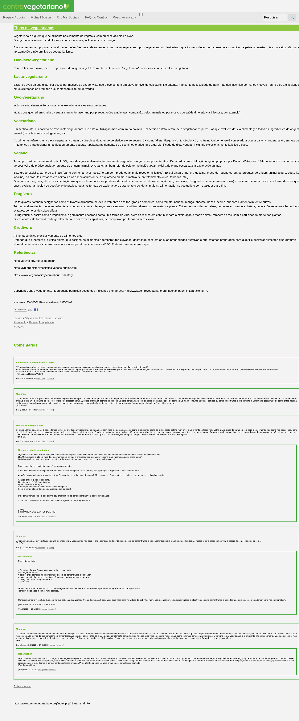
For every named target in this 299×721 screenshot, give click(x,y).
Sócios (7, 281)
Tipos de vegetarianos (59, 28)
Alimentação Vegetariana (66, 331)
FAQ (15, 247)
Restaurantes (20, 204)
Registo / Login (14, 17)
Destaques (10, 351)
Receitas (17, 147)
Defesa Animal (17, 76)
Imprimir (74, 389)
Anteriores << (46, 701)
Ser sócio (18, 292)
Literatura (18, 182)
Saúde (12, 120)
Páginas (8, 130)
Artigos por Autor (57, 326)
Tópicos (8, 48)
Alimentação (15, 57)
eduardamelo (49, 660)
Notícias (13, 98)
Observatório (16, 105)
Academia (18, 170)
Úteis (6, 193)
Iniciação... (14, 83)
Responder (66, 389)
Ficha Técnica (41, 17)
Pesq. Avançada (124, 17)
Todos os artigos (22, 253)
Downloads (19, 259)
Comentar (45, 318)
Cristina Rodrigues (78, 326)
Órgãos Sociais (68, 17)
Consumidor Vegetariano (15, 67)
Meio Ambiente (17, 91)
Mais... (7, 236)
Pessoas (13, 113)
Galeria (16, 176)
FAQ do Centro (96, 17)
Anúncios (18, 153)
